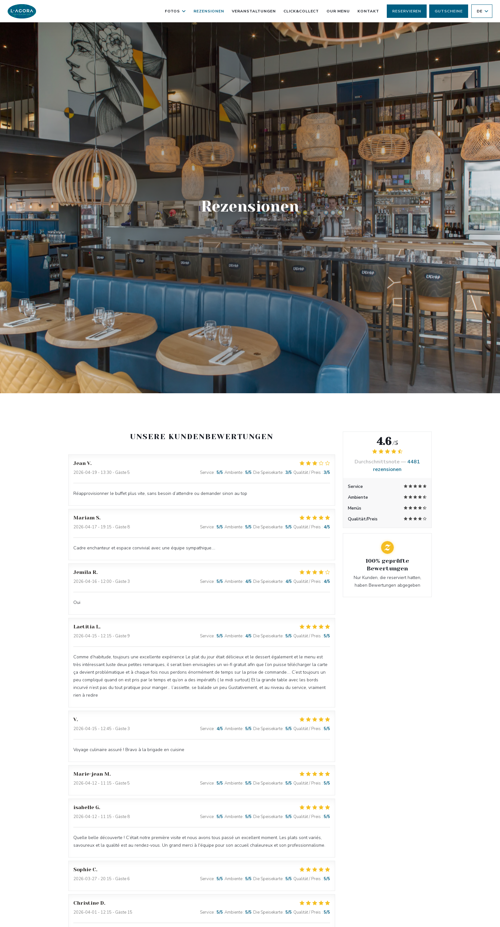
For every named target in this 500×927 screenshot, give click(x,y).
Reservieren (407, 11)
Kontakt (368, 11)
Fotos (175, 11)
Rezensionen (209, 11)
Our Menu (338, 10)
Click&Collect (301, 10)
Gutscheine (449, 11)
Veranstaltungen (254, 11)
